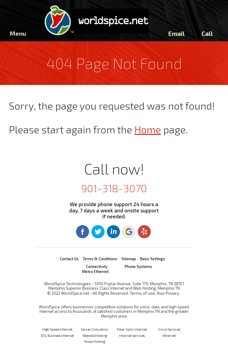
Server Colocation (94, 329)
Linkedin (113, 231)
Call (207, 33)
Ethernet (169, 335)
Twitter (97, 231)
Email (176, 33)
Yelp (144, 231)
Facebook (82, 231)
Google (128, 231)
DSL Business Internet (57, 335)
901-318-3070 (114, 188)
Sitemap (128, 258)
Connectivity (96, 266)
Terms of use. (143, 293)
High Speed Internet (57, 329)
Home (147, 129)
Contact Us (69, 258)
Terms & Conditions (100, 258)
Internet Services (132, 335)
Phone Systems (138, 266)
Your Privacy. (168, 293)
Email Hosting (94, 341)
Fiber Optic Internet (132, 329)
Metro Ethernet (95, 271)
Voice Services (169, 329)
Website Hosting (95, 335)
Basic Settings (152, 258)
